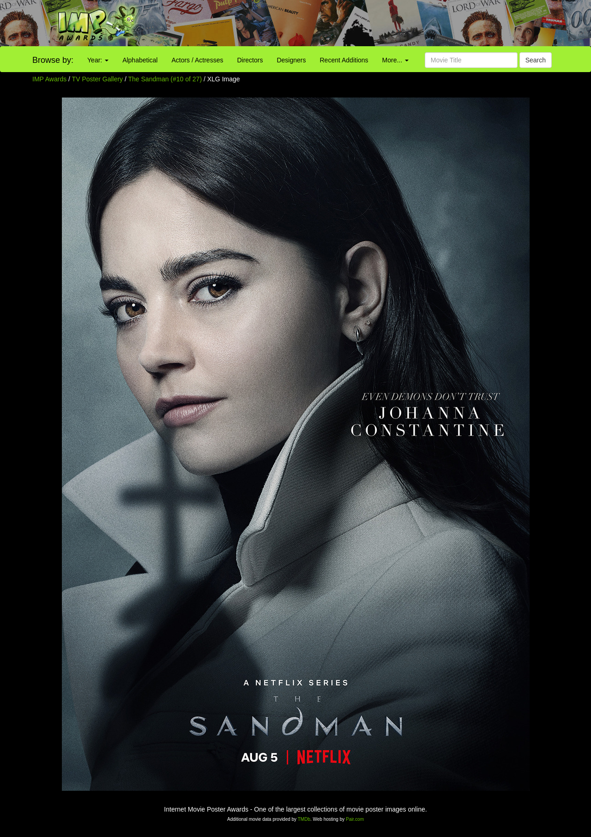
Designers (291, 60)
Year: (98, 60)
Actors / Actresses (197, 60)
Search (535, 60)
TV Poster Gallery (97, 79)
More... (395, 60)
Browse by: (52, 60)
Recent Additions (344, 60)
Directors (250, 60)
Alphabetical (139, 60)
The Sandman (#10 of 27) (165, 79)
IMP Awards (49, 79)
